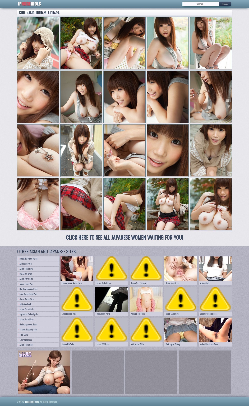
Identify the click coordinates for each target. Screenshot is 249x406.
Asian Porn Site (26, 278)
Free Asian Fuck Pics (28, 294)
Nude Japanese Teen (28, 324)
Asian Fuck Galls (26, 344)
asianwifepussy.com (28, 329)
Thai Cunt (23, 334)
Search (225, 3)
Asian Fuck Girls (26, 268)
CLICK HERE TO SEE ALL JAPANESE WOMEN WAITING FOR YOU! (124, 237)
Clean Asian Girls (26, 299)
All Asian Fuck (25, 304)
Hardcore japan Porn (28, 289)
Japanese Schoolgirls (28, 314)
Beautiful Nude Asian (28, 258)
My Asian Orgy (25, 273)
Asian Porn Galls (26, 309)
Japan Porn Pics (26, 284)
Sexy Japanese (25, 339)
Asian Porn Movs (26, 319)
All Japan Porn (25, 263)
